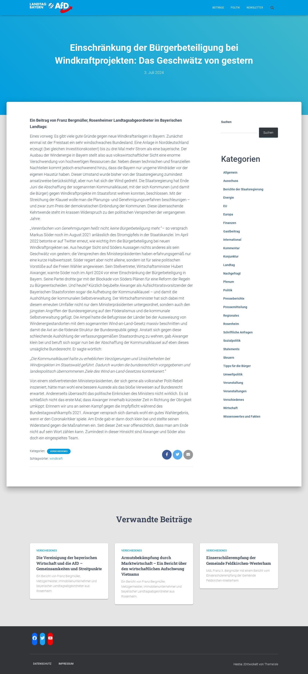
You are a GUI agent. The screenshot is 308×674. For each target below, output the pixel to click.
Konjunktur (231, 256)
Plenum (228, 281)
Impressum (66, 663)
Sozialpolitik (231, 340)
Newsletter (255, 7)
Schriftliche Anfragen (238, 332)
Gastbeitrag (231, 231)
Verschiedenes (59, 451)
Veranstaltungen (235, 391)
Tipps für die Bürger (237, 366)
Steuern (228, 357)
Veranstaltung (233, 382)
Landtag (229, 265)
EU (225, 206)
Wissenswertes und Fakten (241, 416)
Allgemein (230, 172)
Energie (228, 197)
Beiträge (218, 7)
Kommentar (231, 248)
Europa (228, 214)
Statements (231, 349)
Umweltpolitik (232, 374)
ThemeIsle (271, 664)
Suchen (226, 122)
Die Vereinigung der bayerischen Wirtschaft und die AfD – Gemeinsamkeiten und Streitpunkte (69, 563)
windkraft (56, 458)
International (232, 239)
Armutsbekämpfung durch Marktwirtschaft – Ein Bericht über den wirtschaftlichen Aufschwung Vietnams (154, 566)
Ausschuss (230, 181)
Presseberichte (233, 298)
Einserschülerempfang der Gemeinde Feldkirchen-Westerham (238, 560)
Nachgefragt (232, 273)
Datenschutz (42, 663)
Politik (235, 7)
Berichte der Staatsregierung (243, 189)
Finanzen (229, 223)
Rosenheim (231, 324)
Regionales (231, 315)
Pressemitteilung (235, 307)
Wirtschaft (230, 408)
